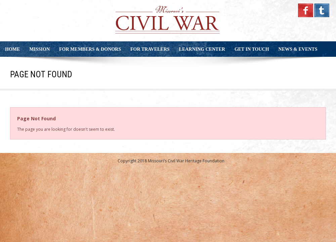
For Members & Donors (90, 49)
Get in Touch (252, 49)
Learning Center (202, 49)
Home (12, 49)
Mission (39, 49)
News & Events (298, 49)
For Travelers (150, 49)
